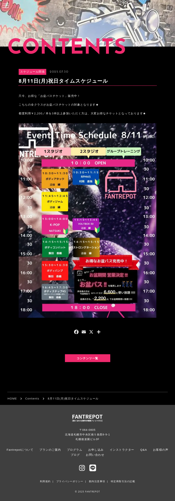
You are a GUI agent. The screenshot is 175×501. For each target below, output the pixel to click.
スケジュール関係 (32, 72)
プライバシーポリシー (69, 481)
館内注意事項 (97, 481)
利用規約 (45, 481)
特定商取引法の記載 (123, 481)
